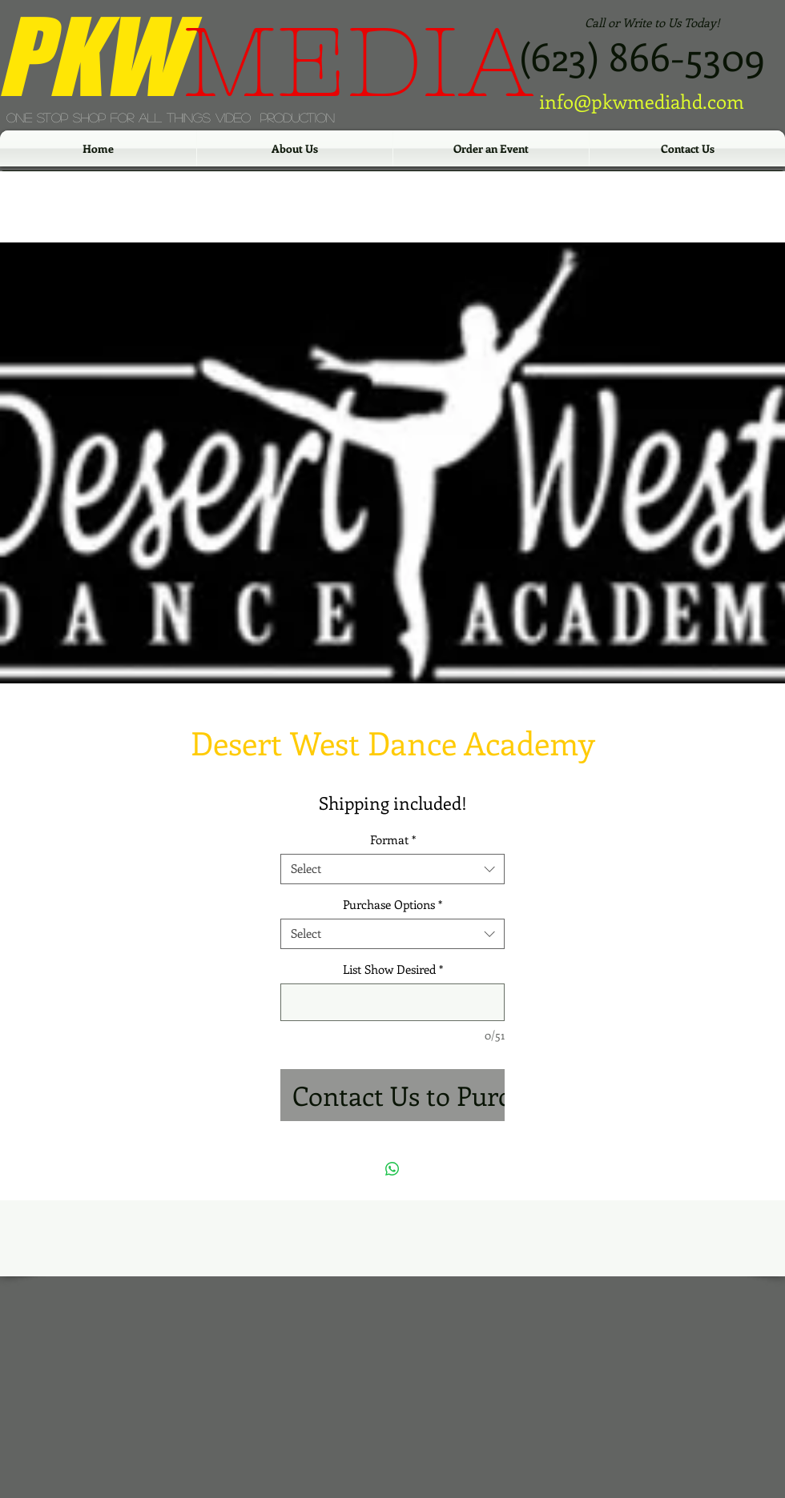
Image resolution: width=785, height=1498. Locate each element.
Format (393, 839)
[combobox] (392, 869)
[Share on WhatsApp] (392, 1169)
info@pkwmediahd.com (641, 101)
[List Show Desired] (392, 1002)
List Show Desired (393, 969)
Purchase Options (392, 904)
